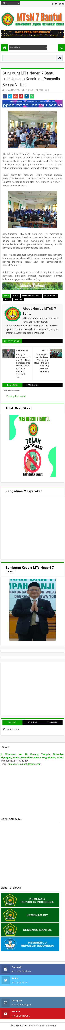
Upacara (18, 299)
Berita (15, 296)
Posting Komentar (16, 395)
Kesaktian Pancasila (31, 296)
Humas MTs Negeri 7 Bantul (42, 1026)
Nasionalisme (50, 296)
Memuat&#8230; (31, 527)
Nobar (8, 299)
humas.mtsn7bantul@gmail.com (24, 763)
